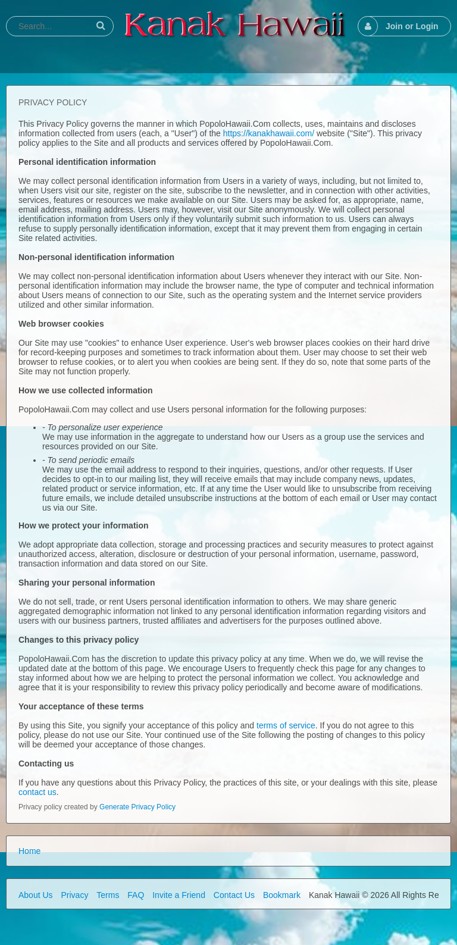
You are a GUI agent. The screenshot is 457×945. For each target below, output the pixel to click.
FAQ (135, 895)
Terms (107, 895)
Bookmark (282, 895)
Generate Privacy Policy (137, 807)
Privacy (74, 895)
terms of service (285, 725)
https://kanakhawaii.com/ (268, 133)
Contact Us (234, 895)
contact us (37, 792)
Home (29, 851)
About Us (35, 895)
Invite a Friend (178, 895)
